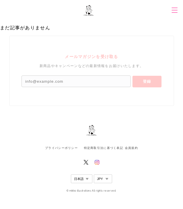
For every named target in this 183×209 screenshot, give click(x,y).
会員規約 (131, 147)
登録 (147, 81)
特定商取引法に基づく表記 (103, 147)
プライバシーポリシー (61, 147)
